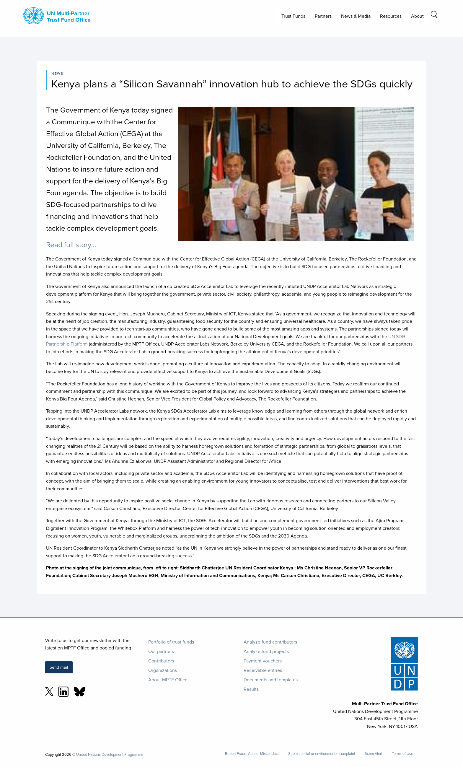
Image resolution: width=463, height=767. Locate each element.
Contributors (161, 660)
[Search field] (434, 15)
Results (251, 689)
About (417, 16)
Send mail (59, 667)
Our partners (161, 651)
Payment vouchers (263, 660)
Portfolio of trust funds (171, 642)
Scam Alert (373, 753)
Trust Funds (293, 16)
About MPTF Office (168, 679)
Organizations (162, 670)
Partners (323, 16)
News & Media (356, 16)
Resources (391, 16)
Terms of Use (402, 753)
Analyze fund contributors (270, 642)
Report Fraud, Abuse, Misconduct (252, 753)
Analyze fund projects (266, 651)
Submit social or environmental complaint (321, 753)
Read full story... (71, 244)
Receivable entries (263, 670)
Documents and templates (271, 679)
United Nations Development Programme (109, 754)
